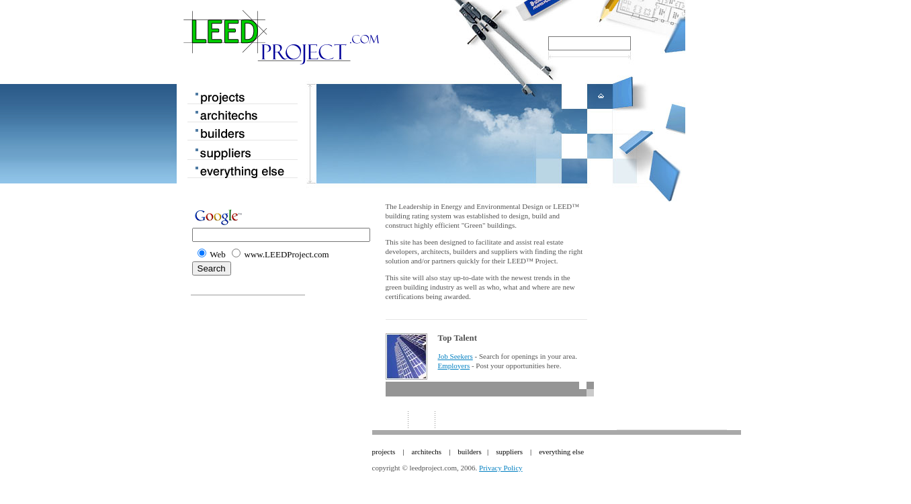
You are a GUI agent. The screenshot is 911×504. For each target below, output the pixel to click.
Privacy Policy (500, 468)
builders (469, 452)
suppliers (509, 452)
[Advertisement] (669, 285)
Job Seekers (455, 356)
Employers (454, 366)
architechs (427, 452)
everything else (561, 452)
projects (384, 452)
